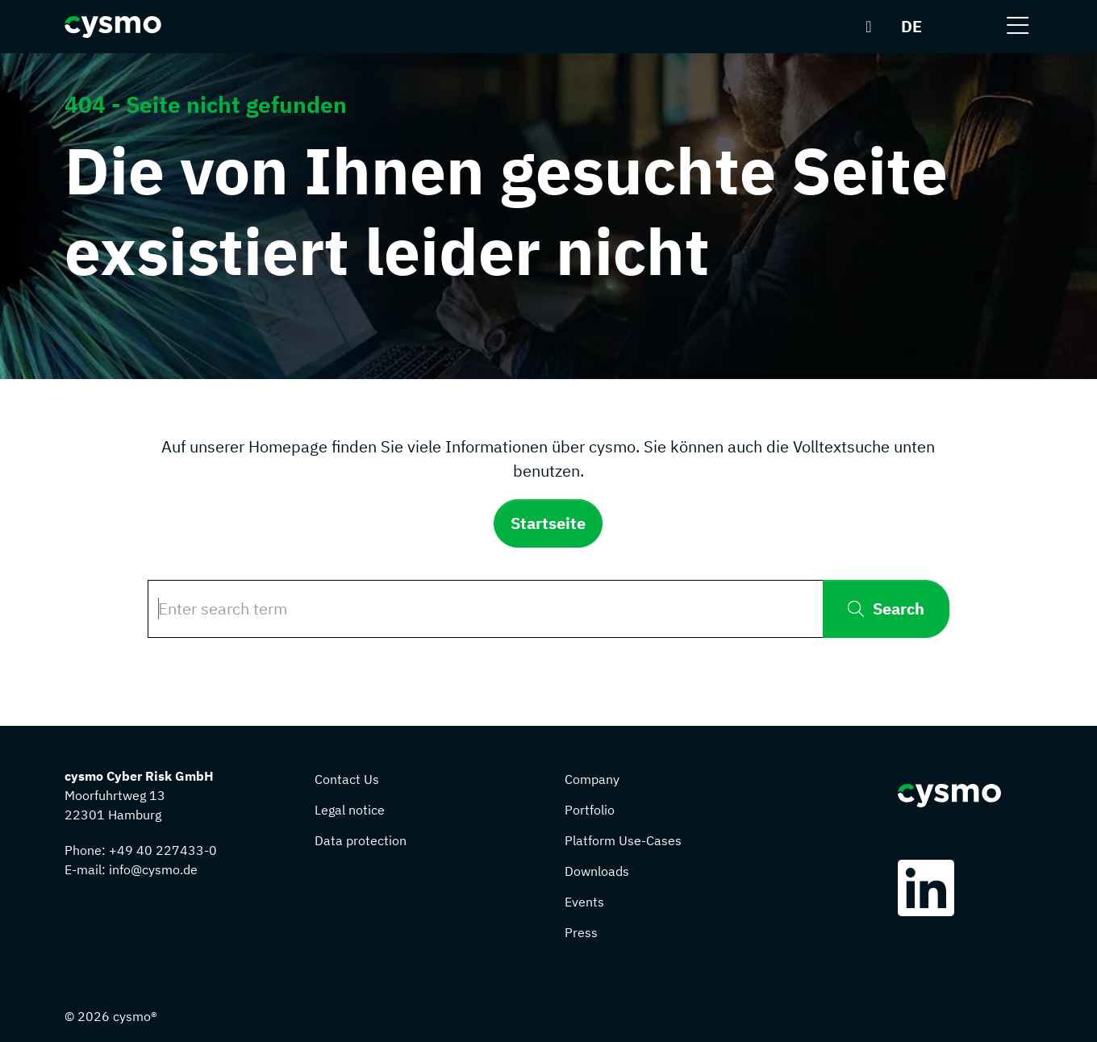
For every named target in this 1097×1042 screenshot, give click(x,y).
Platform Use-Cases (623, 840)
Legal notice (350, 810)
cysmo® (135, 1016)
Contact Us (347, 779)
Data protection (361, 840)
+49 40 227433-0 (163, 850)
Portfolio (590, 810)
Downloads (597, 871)
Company (592, 779)
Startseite (548, 523)
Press (581, 932)
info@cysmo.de (153, 869)
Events (584, 902)
